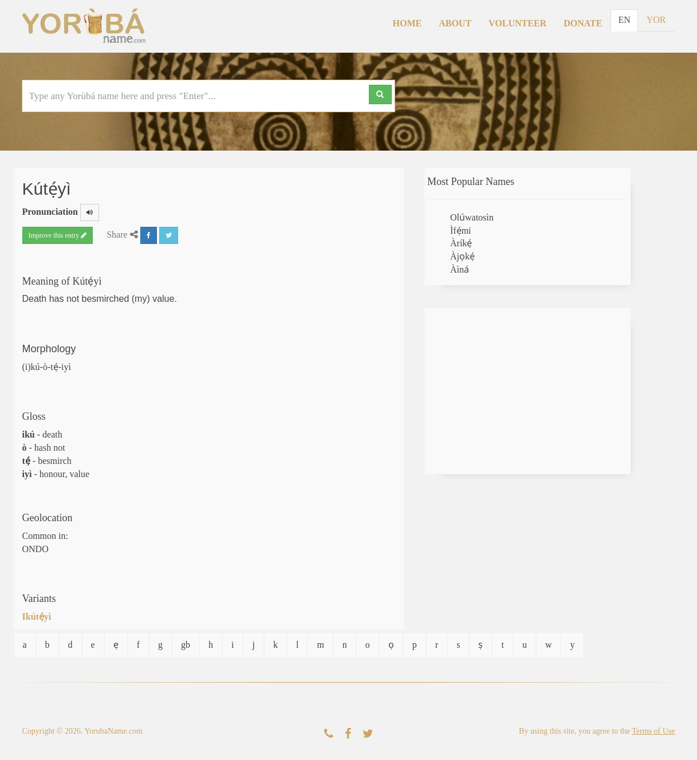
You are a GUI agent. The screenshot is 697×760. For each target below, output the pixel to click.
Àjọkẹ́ (462, 256)
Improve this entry (58, 235)
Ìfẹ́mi (460, 230)
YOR (656, 20)
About (455, 23)
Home (407, 23)
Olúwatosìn (472, 217)
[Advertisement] (527, 391)
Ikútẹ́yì (37, 616)
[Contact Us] (328, 734)
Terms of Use (653, 731)
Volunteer (517, 23)
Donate (583, 23)
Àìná (459, 269)
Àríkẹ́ (461, 243)
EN (624, 20)
